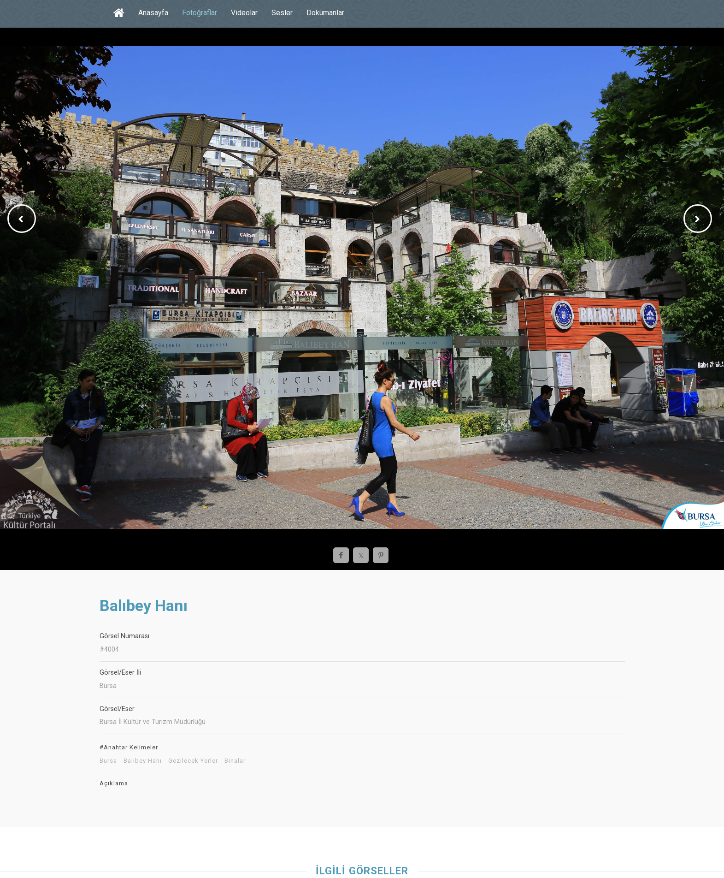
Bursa (108, 761)
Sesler (282, 12)
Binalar (235, 761)
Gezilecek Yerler (193, 761)
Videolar (244, 12)
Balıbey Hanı (143, 761)
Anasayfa (153, 12)
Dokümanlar (325, 12)
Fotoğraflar (199, 12)
